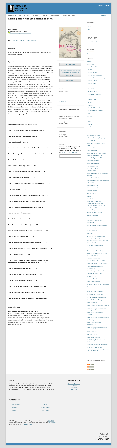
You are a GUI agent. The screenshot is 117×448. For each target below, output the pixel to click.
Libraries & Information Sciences (97, 108)
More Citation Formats (67, 156)
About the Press (69, 15)
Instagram (74, 389)
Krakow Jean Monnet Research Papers (97, 225)
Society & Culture (92, 91)
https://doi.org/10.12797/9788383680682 (24, 40)
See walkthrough (92, 42)
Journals (14, 407)
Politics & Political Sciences (95, 110)
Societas (89, 289)
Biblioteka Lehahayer (93, 163)
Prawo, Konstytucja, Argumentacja (96, 271)
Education (90, 105)
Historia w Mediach (92, 215)
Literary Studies (92, 80)
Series (14, 410)
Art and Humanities (92, 67)
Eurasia (89, 196)
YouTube (74, 387)
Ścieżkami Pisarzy (92, 334)
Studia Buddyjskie (92, 302)
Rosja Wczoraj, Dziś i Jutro (94, 273)
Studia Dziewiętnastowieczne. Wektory (98, 317)
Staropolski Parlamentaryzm (95, 294)
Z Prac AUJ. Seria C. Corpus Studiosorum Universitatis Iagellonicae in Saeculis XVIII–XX (98, 349)
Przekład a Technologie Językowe (96, 248)
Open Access (90, 64)
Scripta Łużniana (91, 276)
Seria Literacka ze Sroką (93, 281)
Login (107, 5)
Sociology (90, 102)
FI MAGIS (51, 421)
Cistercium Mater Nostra (94, 188)
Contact (45, 15)
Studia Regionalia (92, 332)
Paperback (69, 80)
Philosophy (62, 101)
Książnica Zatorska (92, 231)
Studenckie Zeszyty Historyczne (96, 300)
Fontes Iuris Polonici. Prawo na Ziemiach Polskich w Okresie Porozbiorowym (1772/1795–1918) (96, 203)
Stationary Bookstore (74, 384)
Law (89, 113)
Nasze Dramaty (91, 233)
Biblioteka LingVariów (93, 166)
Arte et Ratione (91, 140)
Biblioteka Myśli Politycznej (94, 178)
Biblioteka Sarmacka (92, 185)
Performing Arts (92, 86)
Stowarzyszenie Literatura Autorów (97, 297)
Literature (90, 116)
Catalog (11, 15)
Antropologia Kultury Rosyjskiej (96, 138)
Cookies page (52, 423)
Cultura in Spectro (92, 190)
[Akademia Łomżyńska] (93, 135)
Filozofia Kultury (91, 199)
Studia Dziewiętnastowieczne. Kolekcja (98, 305)
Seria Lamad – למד (92, 279)
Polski (88, 29)
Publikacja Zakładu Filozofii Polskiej (97, 263)
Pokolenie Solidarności (93, 258)
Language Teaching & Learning (96, 78)
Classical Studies (92, 72)
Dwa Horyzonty (91, 193)
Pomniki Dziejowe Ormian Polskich (97, 261)
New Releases (90, 54)
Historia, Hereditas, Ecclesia (94, 212)
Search (104, 15)
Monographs (16, 404)
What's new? (55, 15)
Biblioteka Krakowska (93, 160)
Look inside (71, 64)
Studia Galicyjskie (92, 320)
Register (100, 5)
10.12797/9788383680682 (69, 152)
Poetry (89, 119)
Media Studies (92, 83)
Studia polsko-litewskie (93, 337)
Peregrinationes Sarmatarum (95, 245)
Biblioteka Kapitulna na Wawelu (96, 158)
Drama (89, 121)
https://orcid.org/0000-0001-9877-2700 (20, 33)
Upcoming (35, 15)
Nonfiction (91, 127)
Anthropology (92, 99)
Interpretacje (90, 218)
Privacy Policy (28, 424)
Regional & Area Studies (94, 94)
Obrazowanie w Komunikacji (95, 251)
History (90, 69)
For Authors (23, 15)
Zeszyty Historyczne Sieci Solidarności (97, 344)
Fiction (90, 124)
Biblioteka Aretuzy (92, 150)
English (89, 26)
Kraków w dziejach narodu (94, 228)
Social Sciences (91, 97)
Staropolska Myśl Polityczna (95, 291)
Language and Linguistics (95, 75)
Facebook (74, 386)
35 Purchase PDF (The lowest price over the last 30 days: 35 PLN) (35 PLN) (71, 72)
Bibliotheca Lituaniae (93, 148)
